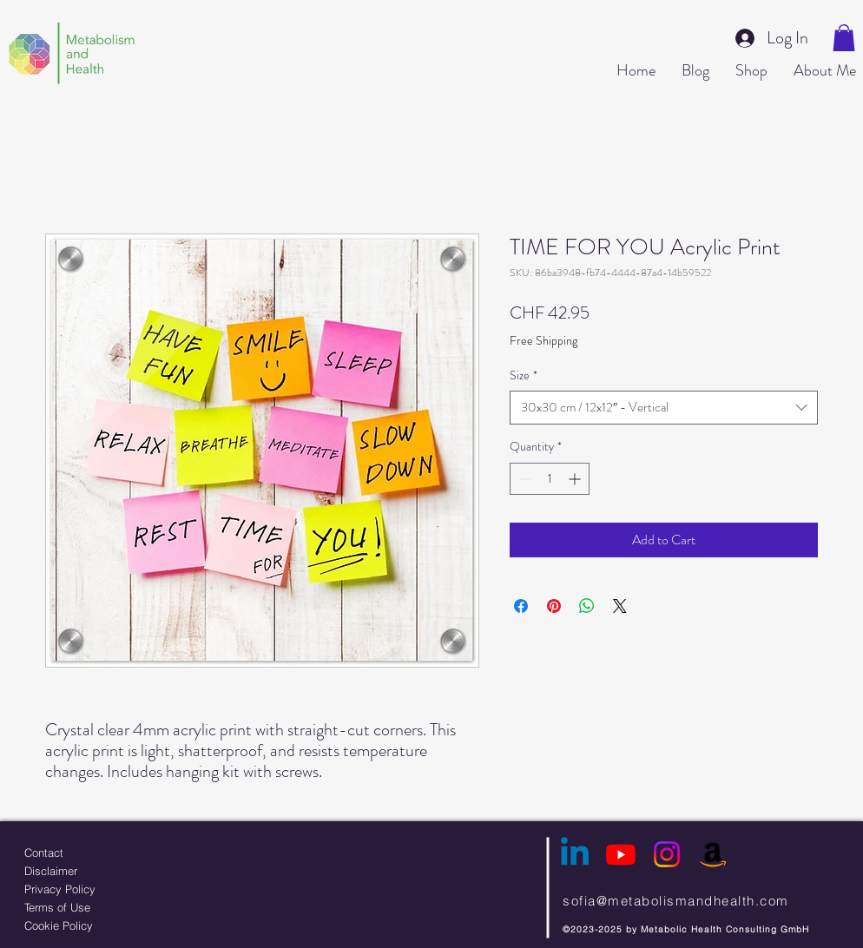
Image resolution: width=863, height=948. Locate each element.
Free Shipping (543, 340)
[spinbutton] (549, 479)
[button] (844, 37)
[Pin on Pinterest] (553, 606)
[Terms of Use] (102, 907)
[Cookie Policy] (102, 925)
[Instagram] (666, 854)
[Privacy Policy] (102, 888)
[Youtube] (620, 854)
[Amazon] (712, 854)
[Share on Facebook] (521, 606)
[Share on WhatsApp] (586, 606)
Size (523, 375)
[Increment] (576, 479)
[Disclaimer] (102, 870)
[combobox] (664, 408)
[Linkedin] (574, 854)
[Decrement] (523, 479)
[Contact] (102, 852)
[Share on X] (619, 606)
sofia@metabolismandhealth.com (676, 900)
